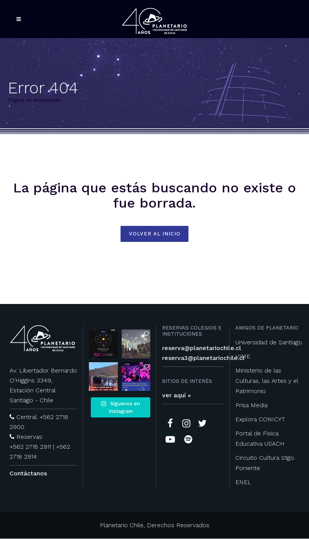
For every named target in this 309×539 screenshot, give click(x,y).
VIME (242, 356)
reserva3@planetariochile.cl (203, 358)
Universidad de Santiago (268, 342)
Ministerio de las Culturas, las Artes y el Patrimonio (266, 381)
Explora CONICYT (260, 419)
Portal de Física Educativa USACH (260, 439)
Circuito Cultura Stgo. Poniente (265, 463)
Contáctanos (28, 473)
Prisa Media (251, 405)
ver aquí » (176, 395)
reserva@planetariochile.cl (201, 348)
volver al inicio (154, 234)
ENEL (243, 482)
